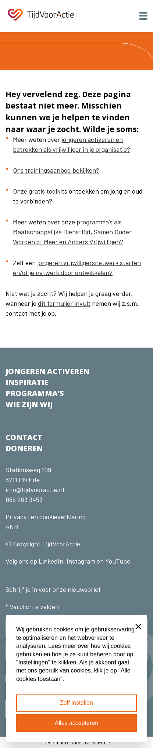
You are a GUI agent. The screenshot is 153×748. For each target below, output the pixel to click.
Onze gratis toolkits (40, 191)
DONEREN (24, 448)
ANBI (13, 526)
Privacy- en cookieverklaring (46, 517)
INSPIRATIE (27, 382)
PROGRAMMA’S (35, 393)
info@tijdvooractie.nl (35, 489)
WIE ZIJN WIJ (29, 404)
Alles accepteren (76, 723)
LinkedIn (50, 561)
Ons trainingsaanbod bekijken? (56, 170)
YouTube (117, 561)
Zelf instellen (76, 703)
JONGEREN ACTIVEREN (47, 371)
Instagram (81, 561)
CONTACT (24, 437)
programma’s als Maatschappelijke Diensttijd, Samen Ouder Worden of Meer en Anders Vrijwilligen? (72, 232)
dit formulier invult (64, 303)
